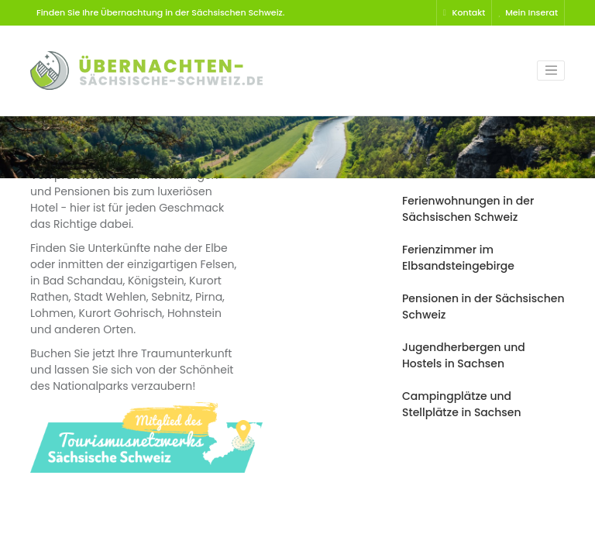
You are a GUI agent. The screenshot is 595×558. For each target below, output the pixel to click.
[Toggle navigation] (551, 70)
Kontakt (464, 12)
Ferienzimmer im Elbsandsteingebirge (458, 258)
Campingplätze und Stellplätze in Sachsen (461, 404)
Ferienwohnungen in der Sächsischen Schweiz (468, 209)
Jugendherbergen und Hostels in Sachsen (463, 355)
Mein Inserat (528, 12)
